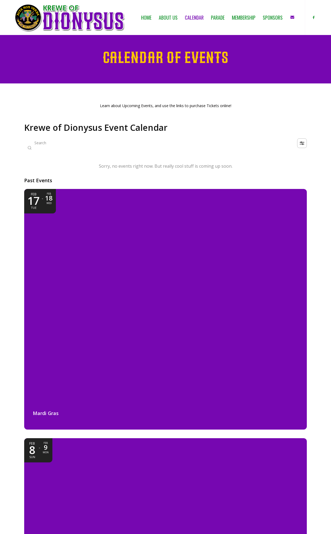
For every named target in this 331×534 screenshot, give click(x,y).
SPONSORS (238, 483)
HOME (234, 454)
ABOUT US (237, 460)
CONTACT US (240, 488)
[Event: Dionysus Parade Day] (165, 238)
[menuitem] (146, 17)
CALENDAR (238, 466)
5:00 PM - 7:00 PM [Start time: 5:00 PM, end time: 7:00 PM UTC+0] (157, 388)
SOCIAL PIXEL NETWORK (131, 526)
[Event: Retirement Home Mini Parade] (165, 349)
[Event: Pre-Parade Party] (68, 349)
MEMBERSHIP (240, 477)
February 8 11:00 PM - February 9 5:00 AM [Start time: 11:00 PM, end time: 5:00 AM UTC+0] (167, 275)
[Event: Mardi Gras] (68, 238)
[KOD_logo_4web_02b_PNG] (70, 17)
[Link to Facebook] (314, 17)
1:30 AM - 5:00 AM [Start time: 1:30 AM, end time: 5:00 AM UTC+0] (60, 381)
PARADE (235, 471)
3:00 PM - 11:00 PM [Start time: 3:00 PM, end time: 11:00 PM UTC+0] (255, 275)
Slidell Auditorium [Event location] (55, 390)
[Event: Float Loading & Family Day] (262, 238)
